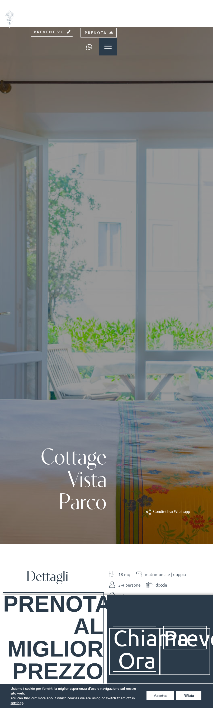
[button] (171, 512)
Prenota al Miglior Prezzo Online (57, 648)
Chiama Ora (151, 648)
